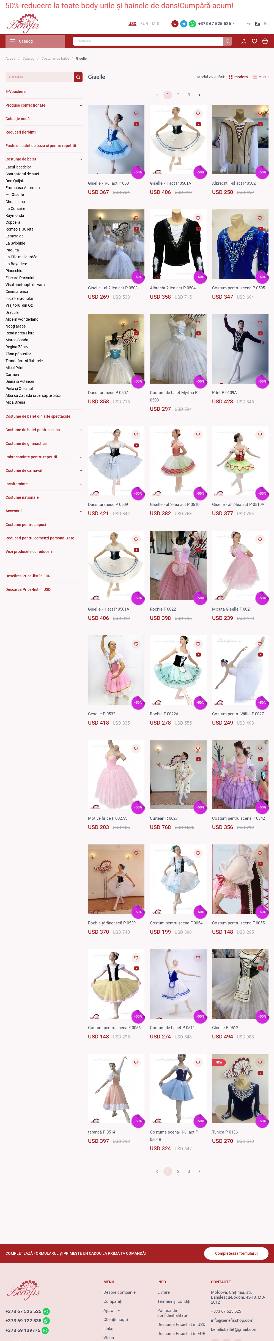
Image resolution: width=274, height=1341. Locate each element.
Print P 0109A (224, 393)
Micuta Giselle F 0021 (232, 609)
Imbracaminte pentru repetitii (31, 457)
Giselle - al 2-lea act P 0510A (238, 505)
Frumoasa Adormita (23, 188)
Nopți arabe (16, 327)
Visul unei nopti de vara (25, 285)
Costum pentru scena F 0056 (114, 1028)
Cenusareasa (17, 292)
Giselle (18, 195)
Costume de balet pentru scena (33, 430)
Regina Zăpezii (18, 347)
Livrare (163, 1292)
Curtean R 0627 (164, 818)
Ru (266, 23)
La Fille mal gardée (21, 257)
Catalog (28, 59)
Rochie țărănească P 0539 (112, 923)
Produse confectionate (25, 106)
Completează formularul (236, 1253)
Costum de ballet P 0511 (172, 1028)
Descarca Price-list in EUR (181, 1333)
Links (108, 1328)
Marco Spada (17, 340)
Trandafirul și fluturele (24, 361)
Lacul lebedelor (18, 167)
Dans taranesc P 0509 (108, 505)
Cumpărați (112, 1301)
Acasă (10, 59)
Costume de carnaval (24, 471)
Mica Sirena (15, 403)
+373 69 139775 (23, 1331)
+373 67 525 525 (214, 23)
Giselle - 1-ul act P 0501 (109, 183)
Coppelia (13, 223)
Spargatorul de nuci (22, 174)
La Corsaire (15, 209)
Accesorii (14, 511)
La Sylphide (15, 244)
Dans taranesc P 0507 (108, 393)
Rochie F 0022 (163, 609)
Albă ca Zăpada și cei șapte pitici (33, 396)
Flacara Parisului (20, 278)
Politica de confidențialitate (172, 1313)
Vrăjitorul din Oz (19, 306)
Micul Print (15, 368)
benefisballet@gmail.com (234, 1329)
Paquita (12, 250)
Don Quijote (15, 181)
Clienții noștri (115, 1319)
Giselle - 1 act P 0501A (170, 183)
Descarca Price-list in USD (181, 1324)
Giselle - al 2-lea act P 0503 (113, 288)
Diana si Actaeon (20, 382)
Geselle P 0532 (101, 714)
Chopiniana (15, 202)
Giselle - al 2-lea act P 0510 (174, 505)
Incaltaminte (17, 484)
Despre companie (119, 1292)
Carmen (12, 375)
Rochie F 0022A (164, 714)
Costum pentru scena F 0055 (238, 923)
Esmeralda (15, 237)
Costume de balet (55, 59)
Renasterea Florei (20, 333)
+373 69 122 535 (24, 1321)
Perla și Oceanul (19, 389)
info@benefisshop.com (232, 1320)
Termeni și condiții (174, 1301)
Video (108, 1338)
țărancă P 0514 (101, 1133)
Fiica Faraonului (19, 299)
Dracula (12, 313)
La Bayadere (16, 264)
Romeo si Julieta (20, 230)
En (248, 23)
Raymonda (15, 216)
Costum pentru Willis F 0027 (238, 714)
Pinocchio (14, 271)
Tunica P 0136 (225, 1133)
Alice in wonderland (22, 320)
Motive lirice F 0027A (107, 818)
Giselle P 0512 (225, 1028)
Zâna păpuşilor (18, 354)
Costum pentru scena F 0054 (176, 923)
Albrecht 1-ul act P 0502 (234, 183)
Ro (257, 23)
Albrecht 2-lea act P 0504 (173, 288)
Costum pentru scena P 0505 (238, 288)
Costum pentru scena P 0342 (238, 818)
